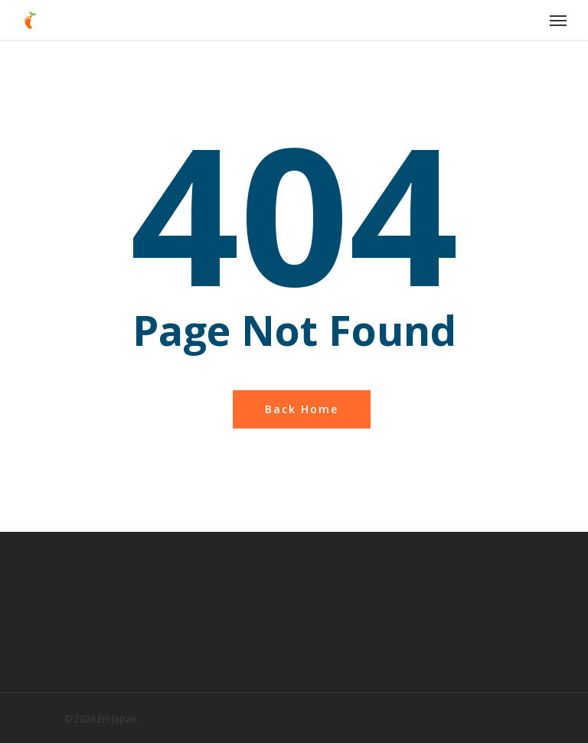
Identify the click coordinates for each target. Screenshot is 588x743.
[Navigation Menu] (558, 20)
